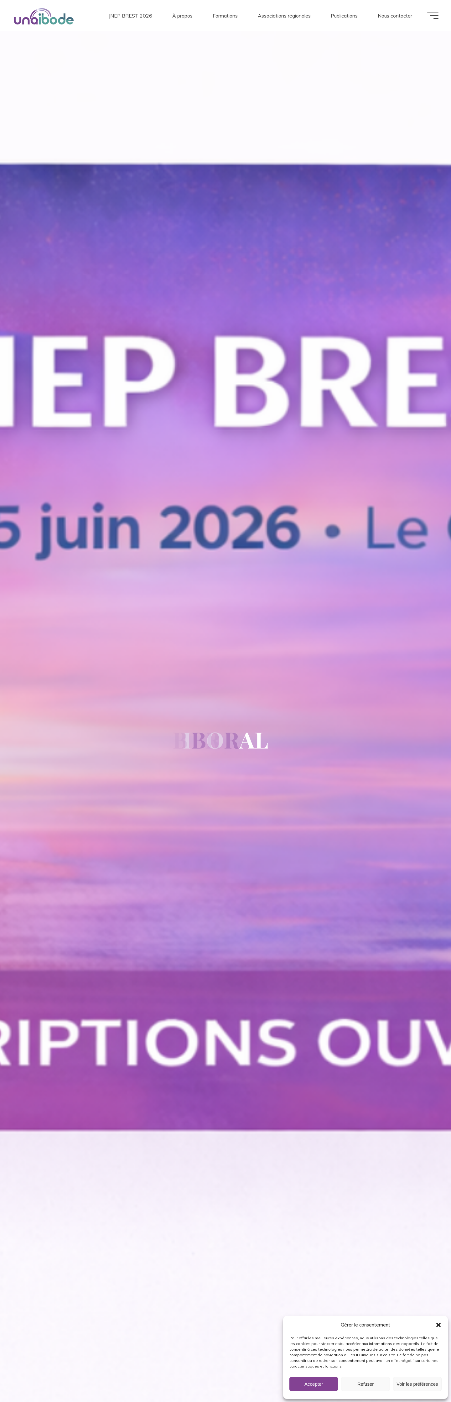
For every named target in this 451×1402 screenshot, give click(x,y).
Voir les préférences (417, 1384)
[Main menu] (432, 16)
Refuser (365, 1384)
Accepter (313, 1384)
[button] (438, 1325)
